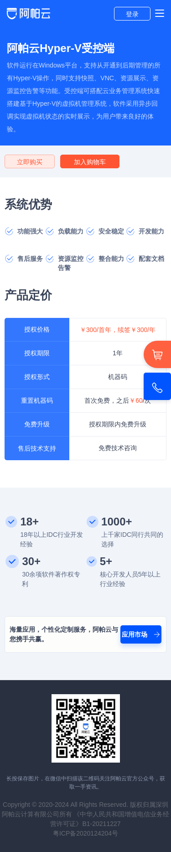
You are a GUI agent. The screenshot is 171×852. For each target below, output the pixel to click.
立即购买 (29, 162)
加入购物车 (90, 162)
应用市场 (141, 634)
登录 (132, 14)
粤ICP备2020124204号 (85, 833)
